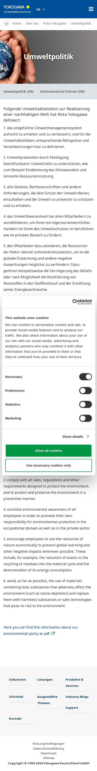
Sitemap (48, 758)
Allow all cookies (48, 450)
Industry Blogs (77, 697)
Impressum (48, 753)
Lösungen (45, 679)
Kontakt (15, 719)
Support (72, 708)
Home (16, 23)
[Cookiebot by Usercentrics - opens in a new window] (72, 302)
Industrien (17, 679)
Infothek (16, 697)
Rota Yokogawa (54, 23)
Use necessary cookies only (48, 465)
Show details (73, 436)
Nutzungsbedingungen (49, 744)
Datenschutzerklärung (48, 748)
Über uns (32, 23)
